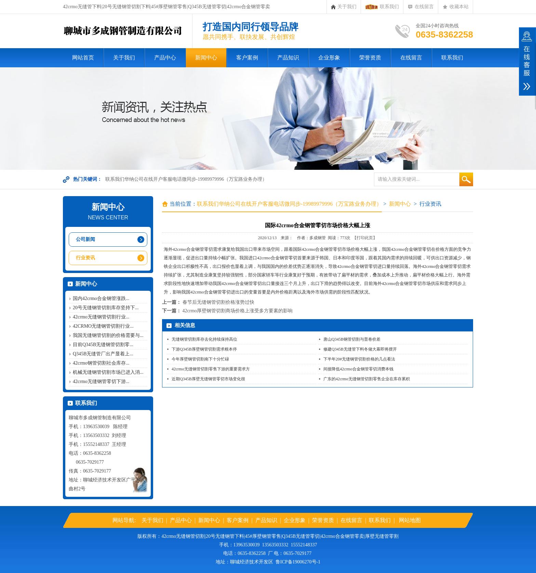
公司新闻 (85, 239)
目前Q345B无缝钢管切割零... (103, 344)
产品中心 (165, 57)
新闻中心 (206, 57)
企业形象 (329, 57)
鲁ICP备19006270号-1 (298, 561)
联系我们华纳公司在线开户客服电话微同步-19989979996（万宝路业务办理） (186, 179)
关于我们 (344, 7)
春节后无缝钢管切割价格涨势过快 (218, 302)
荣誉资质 (370, 57)
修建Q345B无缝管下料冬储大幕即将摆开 (360, 349)
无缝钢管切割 (190, 536)
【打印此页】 (364, 237)
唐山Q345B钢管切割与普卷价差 (351, 339)
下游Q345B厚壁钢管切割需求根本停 (204, 349)
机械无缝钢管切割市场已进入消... (108, 372)
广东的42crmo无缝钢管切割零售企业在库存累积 (366, 379)
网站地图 (410, 520)
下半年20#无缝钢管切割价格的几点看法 (359, 359)
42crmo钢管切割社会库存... (101, 363)
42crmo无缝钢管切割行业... (101, 316)
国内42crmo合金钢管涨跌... (101, 298)
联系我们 (382, 7)
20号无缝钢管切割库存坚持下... (106, 307)
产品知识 (288, 57)
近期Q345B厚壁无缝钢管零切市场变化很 (208, 379)
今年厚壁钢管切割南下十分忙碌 (200, 359)
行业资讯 (85, 257)
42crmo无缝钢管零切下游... (101, 381)
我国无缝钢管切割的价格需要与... (108, 335)
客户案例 (247, 57)
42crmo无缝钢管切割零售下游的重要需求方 (211, 369)
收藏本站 (455, 7)
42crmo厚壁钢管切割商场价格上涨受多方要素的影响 (238, 310)
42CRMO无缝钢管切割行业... (103, 326)
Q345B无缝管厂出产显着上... (103, 353)
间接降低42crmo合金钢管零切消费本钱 (358, 369)
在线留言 (420, 7)
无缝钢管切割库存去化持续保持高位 (204, 339)
